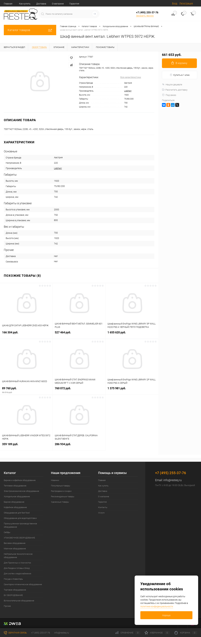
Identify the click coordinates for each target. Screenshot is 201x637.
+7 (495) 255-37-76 (147, 12)
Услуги (101, 513)
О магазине (58, 3)
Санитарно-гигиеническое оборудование (23, 584)
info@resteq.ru (172, 480)
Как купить (24, 3)
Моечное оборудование (15, 548)
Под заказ (169, 95)
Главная (8, 3)
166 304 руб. (26, 334)
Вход (174, 3)
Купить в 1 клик (180, 75)
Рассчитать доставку (175, 90)
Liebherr (127, 91)
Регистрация (186, 3)
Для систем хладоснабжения (17, 573)
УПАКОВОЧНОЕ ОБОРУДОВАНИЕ (19, 538)
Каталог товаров (30, 30)
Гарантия (74, 3)
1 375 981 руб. (131, 390)
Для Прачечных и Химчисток (17, 563)
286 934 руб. (79, 446)
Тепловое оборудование (15, 485)
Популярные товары (60, 485)
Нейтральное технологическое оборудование (18, 556)
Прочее (7, 606)
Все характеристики (130, 77)
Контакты (102, 507)
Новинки (55, 480)
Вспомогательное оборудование (19, 600)
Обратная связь (15, 632)
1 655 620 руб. (131, 334)
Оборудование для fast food (17, 513)
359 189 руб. (26, 446)
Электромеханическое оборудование (21, 491)
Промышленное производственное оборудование (20, 525)
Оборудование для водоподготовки (20, 518)
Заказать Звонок (145, 15)
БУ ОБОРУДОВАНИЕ (13, 595)
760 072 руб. (79, 390)
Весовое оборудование (14, 543)
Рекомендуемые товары (62, 496)
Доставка (41, 3)
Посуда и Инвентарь (13, 579)
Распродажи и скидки (61, 491)
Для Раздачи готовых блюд (17, 568)
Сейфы (7, 532)
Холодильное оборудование (17, 496)
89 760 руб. (26, 390)
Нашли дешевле (172, 84)
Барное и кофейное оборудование (20, 480)
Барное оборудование (14, 502)
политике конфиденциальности (156, 606)
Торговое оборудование (15, 590)
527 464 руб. (79, 334)
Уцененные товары (60, 502)
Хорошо (166, 615)
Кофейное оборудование (15, 507)
